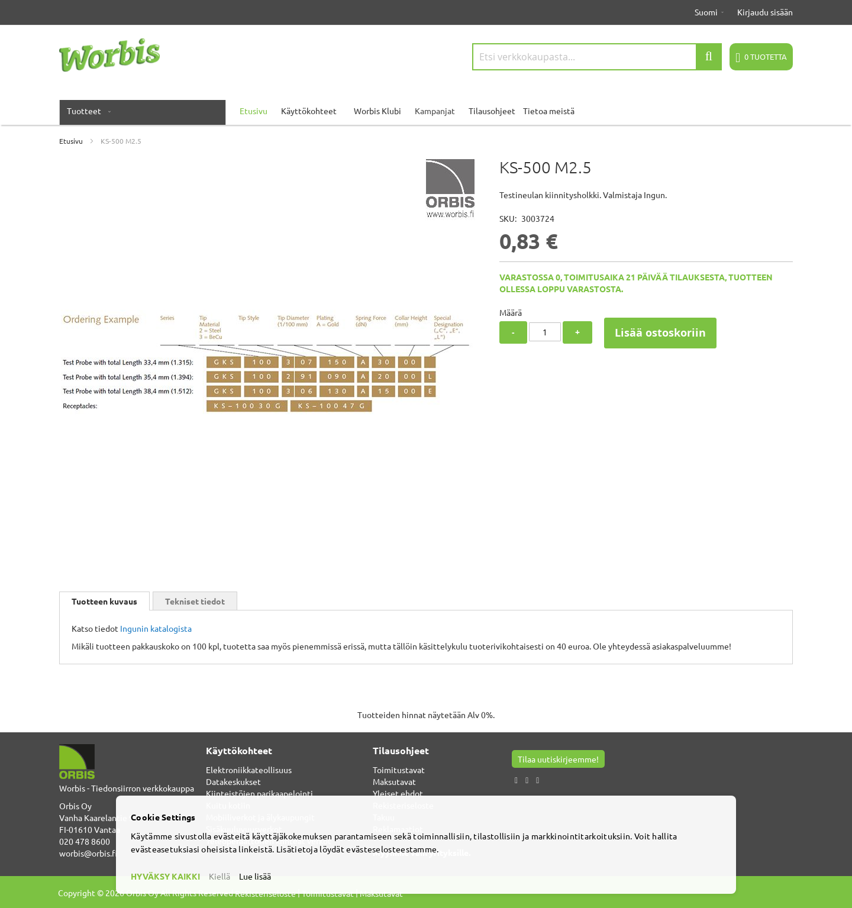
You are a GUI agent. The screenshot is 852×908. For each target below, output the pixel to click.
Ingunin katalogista (156, 628)
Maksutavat (394, 781)
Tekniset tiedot (195, 601)
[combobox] (597, 56)
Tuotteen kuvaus (104, 601)
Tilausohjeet (492, 110)
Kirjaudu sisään (765, 12)
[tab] (104, 601)
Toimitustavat (399, 769)
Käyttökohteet (309, 110)
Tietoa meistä (549, 110)
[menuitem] (86, 110)
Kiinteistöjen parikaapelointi (259, 793)
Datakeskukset (233, 781)
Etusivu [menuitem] (253, 110)
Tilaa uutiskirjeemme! (558, 759)
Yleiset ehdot (398, 793)
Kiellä (219, 876)
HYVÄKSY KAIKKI (165, 876)
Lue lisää (255, 876)
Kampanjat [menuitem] (435, 110)
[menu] (426, 110)
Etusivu (71, 141)
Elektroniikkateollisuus (249, 769)
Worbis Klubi (377, 110)
